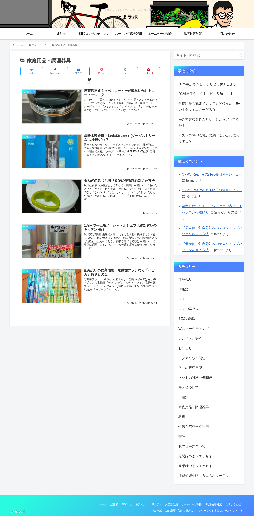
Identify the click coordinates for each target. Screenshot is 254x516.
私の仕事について (191, 446)
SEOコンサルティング (133, 504)
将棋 (181, 417)
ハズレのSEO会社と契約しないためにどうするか (208, 138)
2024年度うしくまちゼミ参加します (205, 94)
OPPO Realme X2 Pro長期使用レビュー (212, 174)
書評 (181, 436)
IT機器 (183, 289)
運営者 (112, 504)
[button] (240, 55)
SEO (182, 299)
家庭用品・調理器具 (193, 407)
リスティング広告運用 (164, 504)
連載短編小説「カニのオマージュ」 (205, 475)
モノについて (188, 387)
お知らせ (185, 348)
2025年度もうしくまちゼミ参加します (207, 84)
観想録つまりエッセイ (195, 466)
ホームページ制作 (191, 504)
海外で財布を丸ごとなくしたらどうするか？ (208, 122)
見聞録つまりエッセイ (195, 456)
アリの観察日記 (190, 368)
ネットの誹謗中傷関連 (195, 378)
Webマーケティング (193, 329)
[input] (209, 55)
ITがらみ (185, 279)
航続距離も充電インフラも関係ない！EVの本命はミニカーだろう (209, 107)
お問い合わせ (233, 504)
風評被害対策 (213, 504)
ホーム (100, 504)
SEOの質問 (187, 319)
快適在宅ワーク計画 (193, 427)
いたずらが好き (190, 338)
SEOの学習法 (188, 309)
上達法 (183, 397)
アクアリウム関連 (191, 358)
